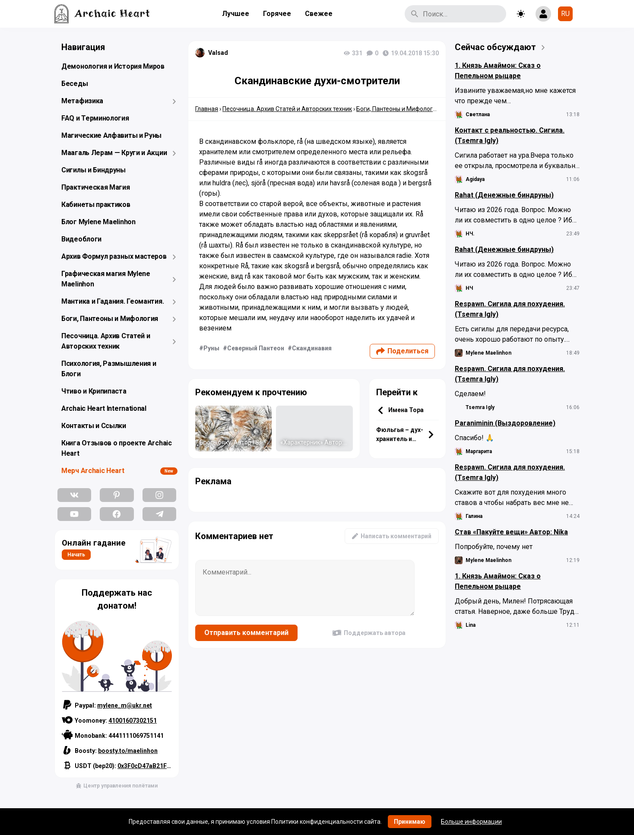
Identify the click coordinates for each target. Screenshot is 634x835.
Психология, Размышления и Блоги (108, 368)
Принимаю (409, 821)
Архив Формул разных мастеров (114, 256)
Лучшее (235, 14)
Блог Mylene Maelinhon (98, 222)
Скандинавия (312, 348)
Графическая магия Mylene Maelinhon (105, 279)
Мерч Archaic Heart (92, 471)
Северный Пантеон (255, 348)
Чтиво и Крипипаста (94, 391)
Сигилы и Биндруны (93, 170)
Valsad (218, 52)
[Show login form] (543, 14)
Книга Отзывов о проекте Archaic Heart (116, 448)
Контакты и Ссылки (93, 426)
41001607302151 (132, 720)
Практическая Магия (95, 187)
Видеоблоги (81, 239)
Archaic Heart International (103, 408)
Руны (211, 348)
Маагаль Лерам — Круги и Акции (114, 153)
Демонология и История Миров (113, 66)
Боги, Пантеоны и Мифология (109, 318)
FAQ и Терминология (95, 118)
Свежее (319, 14)
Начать (76, 555)
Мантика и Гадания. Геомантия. (112, 301)
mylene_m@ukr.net (124, 705)
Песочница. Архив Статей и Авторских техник (105, 341)
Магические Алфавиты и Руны (111, 135)
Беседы (74, 83)
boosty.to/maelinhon (128, 750)
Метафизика (82, 101)
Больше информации (471, 821)
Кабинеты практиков (95, 204)
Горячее (277, 14)
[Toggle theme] (521, 14)
